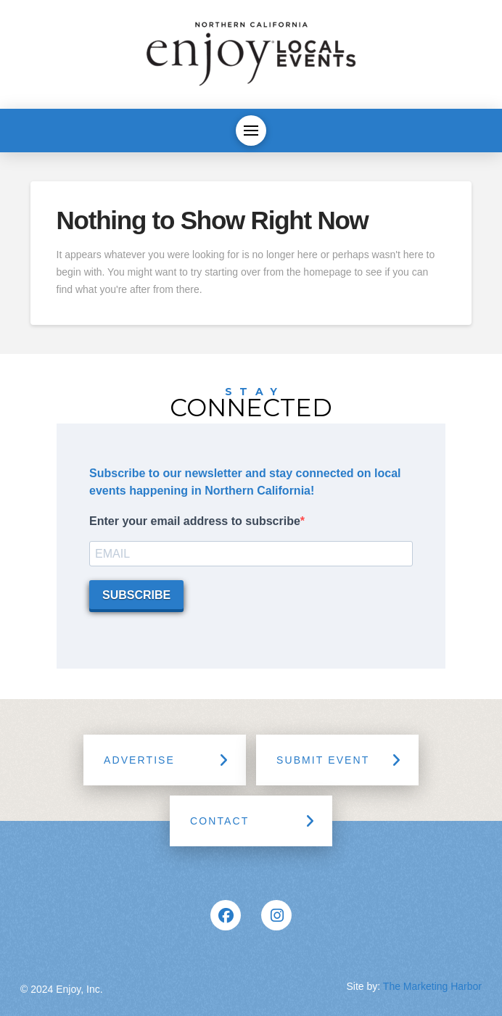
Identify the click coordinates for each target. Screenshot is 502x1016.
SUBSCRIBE (136, 595)
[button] (251, 130)
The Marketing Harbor (432, 986)
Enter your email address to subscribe (194, 521)
